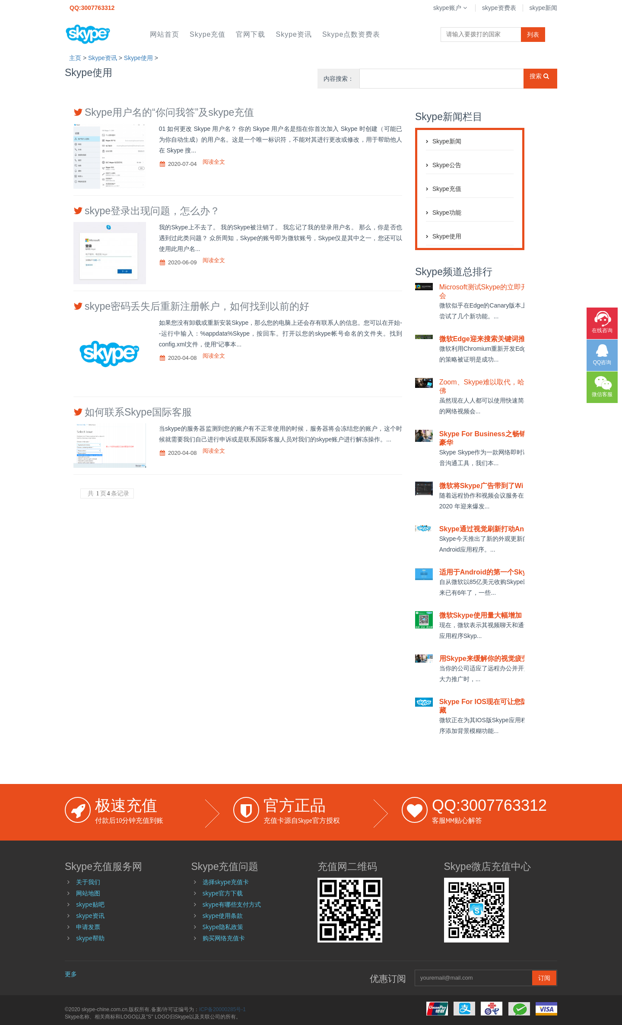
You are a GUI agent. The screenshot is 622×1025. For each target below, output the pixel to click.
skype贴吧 (90, 904)
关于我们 (88, 882)
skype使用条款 (223, 915)
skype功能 (446, 212)
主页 (75, 57)
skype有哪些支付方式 (232, 904)
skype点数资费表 (351, 34)
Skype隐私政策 (223, 927)
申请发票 (88, 927)
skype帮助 (90, 938)
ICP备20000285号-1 (222, 1009)
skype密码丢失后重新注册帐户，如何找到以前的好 (197, 306)
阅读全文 (214, 162)
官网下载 (250, 34)
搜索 (539, 76)
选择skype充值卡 (226, 882)
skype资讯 (293, 34)
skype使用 (138, 57)
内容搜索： (339, 78)
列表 (533, 34)
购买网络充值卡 (224, 938)
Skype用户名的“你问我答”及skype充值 (169, 112)
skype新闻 (543, 7)
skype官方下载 (223, 893)
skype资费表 (499, 7)
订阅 (544, 978)
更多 (71, 974)
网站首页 (164, 34)
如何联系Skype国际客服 (138, 412)
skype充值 (207, 34)
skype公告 (446, 165)
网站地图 (88, 893)
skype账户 (451, 7)
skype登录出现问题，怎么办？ (152, 210)
